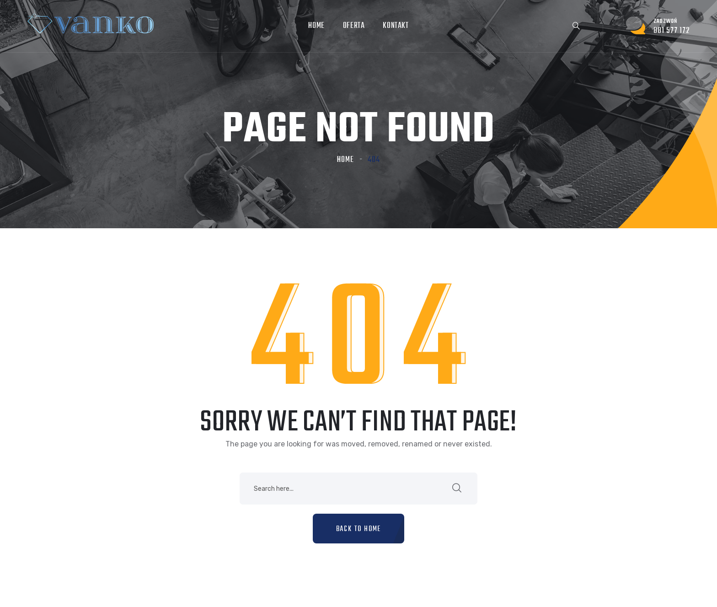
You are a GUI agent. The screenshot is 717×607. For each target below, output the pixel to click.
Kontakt (395, 25)
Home (316, 25)
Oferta (354, 25)
